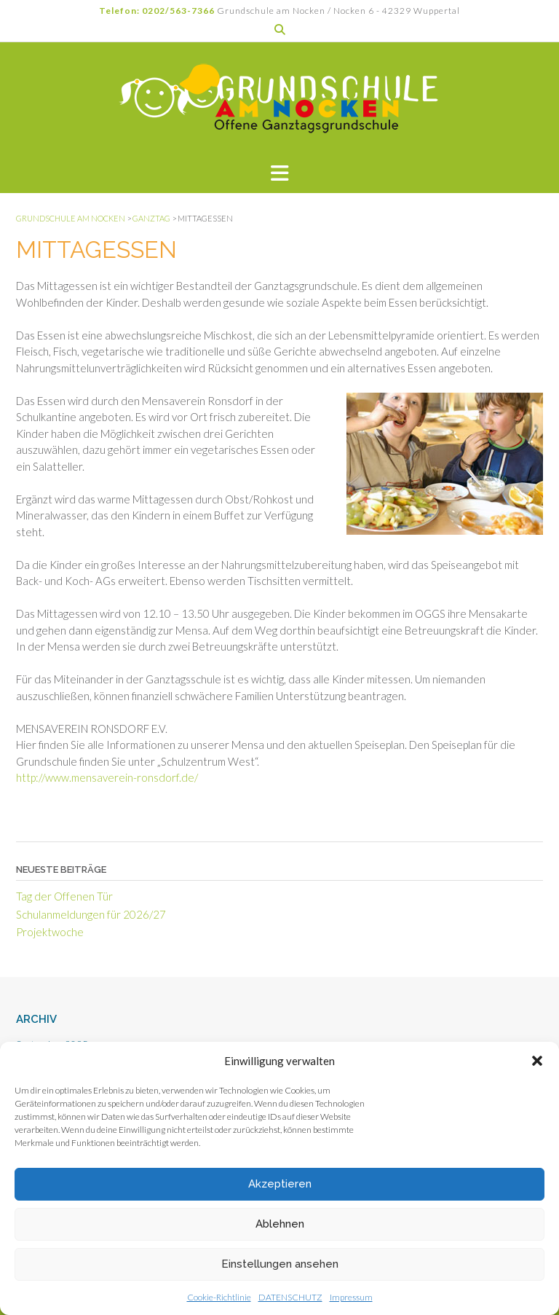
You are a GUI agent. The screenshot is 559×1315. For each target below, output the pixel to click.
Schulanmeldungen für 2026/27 (91, 914)
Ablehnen (279, 1223)
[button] (537, 1060)
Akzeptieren (280, 1183)
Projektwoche (50, 931)
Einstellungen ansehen (279, 1264)
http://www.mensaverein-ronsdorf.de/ (107, 777)
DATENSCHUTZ (290, 1297)
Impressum (351, 1297)
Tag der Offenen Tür (64, 896)
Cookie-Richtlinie (219, 1297)
